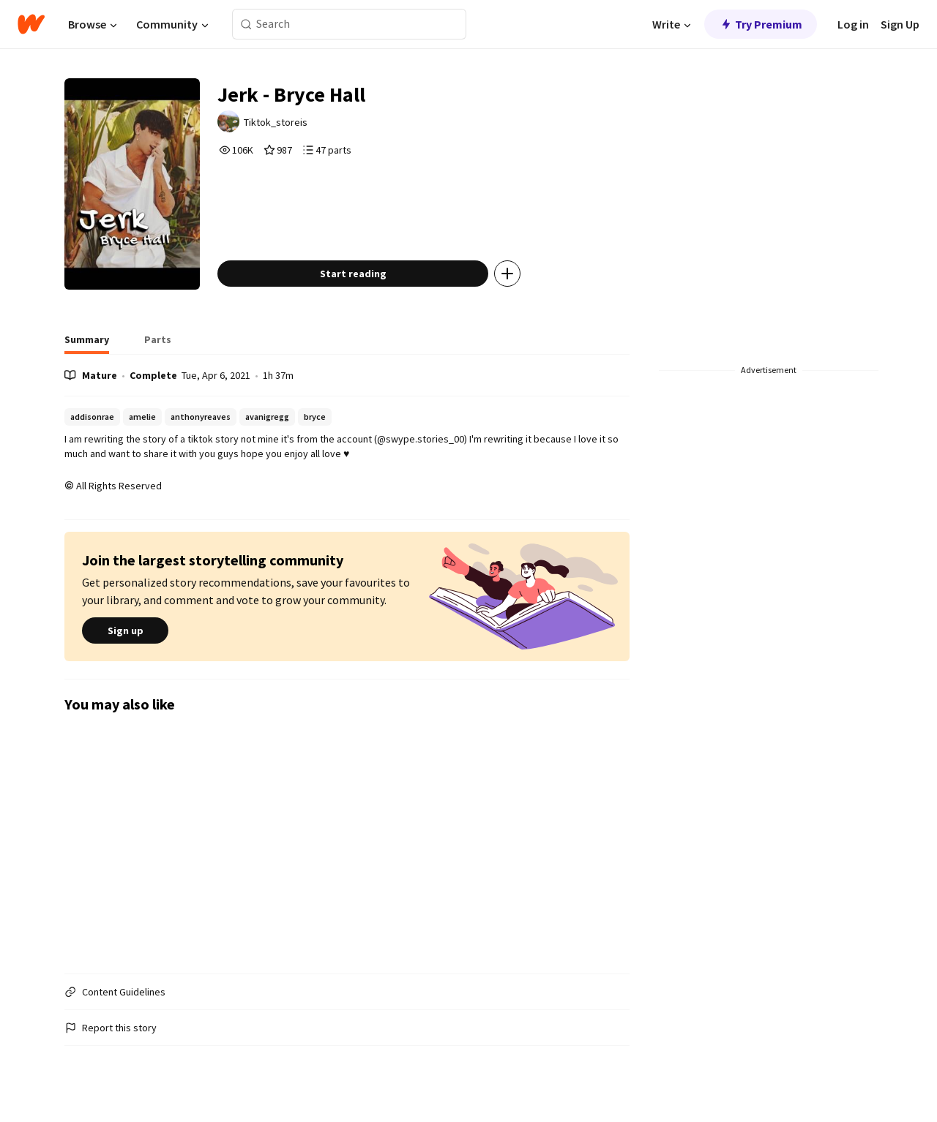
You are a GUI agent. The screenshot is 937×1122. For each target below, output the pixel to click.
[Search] (246, 24)
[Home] (31, 24)
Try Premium (760, 24)
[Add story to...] (507, 273)
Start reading (353, 273)
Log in (853, 24)
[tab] (86, 344)
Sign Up (900, 24)
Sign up (125, 630)
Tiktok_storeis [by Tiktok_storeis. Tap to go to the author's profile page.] (275, 122)
